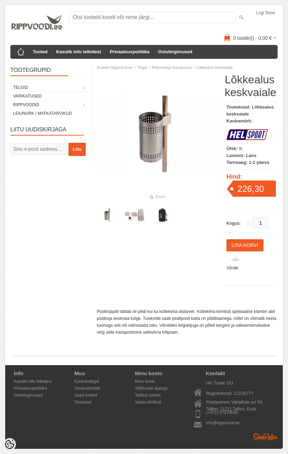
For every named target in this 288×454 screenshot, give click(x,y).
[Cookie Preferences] (9, 444)
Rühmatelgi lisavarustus (172, 67)
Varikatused (27, 96)
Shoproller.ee (265, 436)
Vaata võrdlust (148, 402)
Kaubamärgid (86, 381)
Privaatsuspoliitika (129, 51)
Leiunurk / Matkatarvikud (42, 113)
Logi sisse (265, 12)
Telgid (20, 87)
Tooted (40, 51)
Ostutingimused (175, 51)
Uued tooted (85, 395)
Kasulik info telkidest (78, 51)
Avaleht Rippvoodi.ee (115, 67)
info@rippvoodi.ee (223, 422)
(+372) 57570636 (222, 412)
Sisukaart (83, 402)
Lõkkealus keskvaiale (215, 67)
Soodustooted (87, 388)
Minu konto (145, 381)
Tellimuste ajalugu (151, 388)
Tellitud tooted (147, 395)
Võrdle (232, 268)
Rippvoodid (26, 104)
